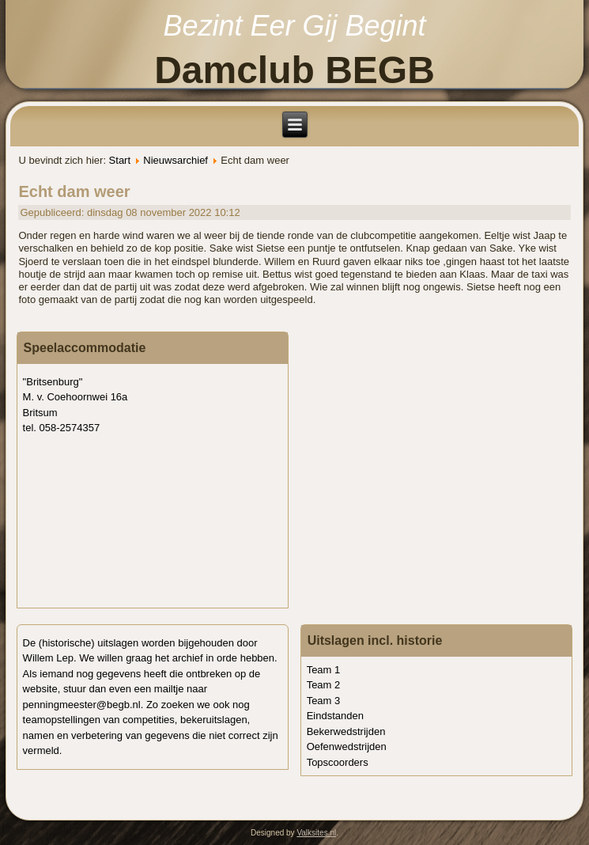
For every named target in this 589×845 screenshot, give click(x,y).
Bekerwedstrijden (346, 731)
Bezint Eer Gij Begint (294, 25)
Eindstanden (335, 716)
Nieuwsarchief (175, 160)
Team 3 (324, 701)
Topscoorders (337, 762)
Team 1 (324, 670)
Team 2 (324, 685)
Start (119, 160)
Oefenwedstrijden (347, 746)
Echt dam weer (74, 191)
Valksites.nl (316, 832)
